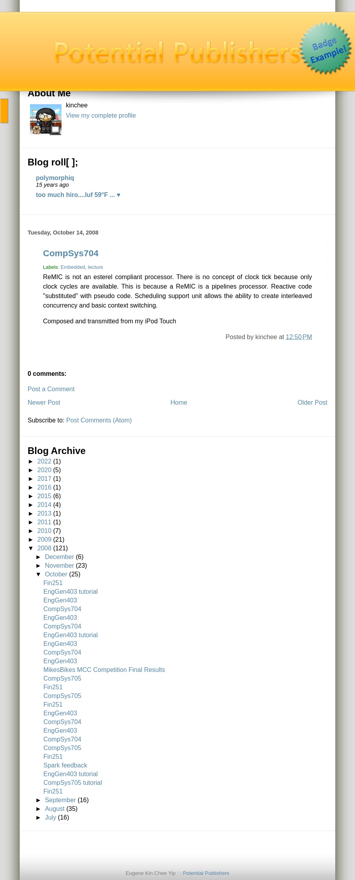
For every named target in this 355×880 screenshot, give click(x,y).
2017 (44, 478)
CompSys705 (62, 678)
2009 (44, 539)
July (50, 817)
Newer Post (44, 402)
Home (178, 402)
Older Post (312, 402)
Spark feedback (65, 765)
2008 (44, 548)
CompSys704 (71, 253)
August (55, 808)
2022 (44, 461)
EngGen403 (60, 600)
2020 (44, 470)
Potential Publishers (206, 873)
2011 (44, 522)
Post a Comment (51, 389)
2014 (44, 504)
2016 (44, 487)
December (59, 557)
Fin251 (53, 583)
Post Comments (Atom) (99, 420)
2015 (44, 496)
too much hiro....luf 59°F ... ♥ (78, 194)
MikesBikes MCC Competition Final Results (104, 669)
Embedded (73, 267)
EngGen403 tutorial (70, 591)
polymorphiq (55, 177)
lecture (95, 267)
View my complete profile (101, 115)
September (60, 800)
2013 (44, 513)
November (59, 565)
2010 (44, 530)
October (56, 574)
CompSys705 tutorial (72, 782)
